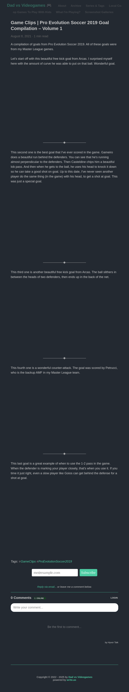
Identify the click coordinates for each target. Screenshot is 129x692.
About (62, 5)
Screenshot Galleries (99, 12)
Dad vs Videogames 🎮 (29, 5)
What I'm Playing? (68, 12)
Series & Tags (95, 5)
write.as (71, 679)
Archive (76, 5)
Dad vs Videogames (80, 677)
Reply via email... (47, 586)
